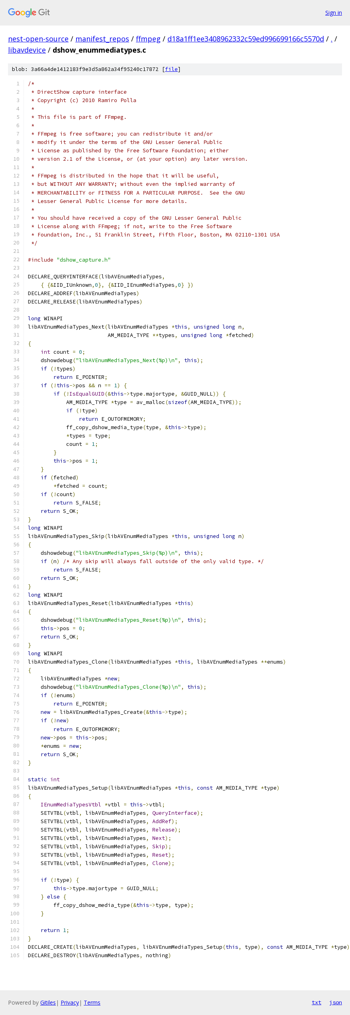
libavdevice (27, 50)
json (335, 1002)
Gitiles (48, 1002)
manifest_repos (102, 38)
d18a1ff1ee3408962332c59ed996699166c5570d (245, 38)
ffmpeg (148, 38)
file (171, 69)
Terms (92, 1002)
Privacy (70, 1002)
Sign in (333, 12)
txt (316, 1002)
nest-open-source (38, 38)
